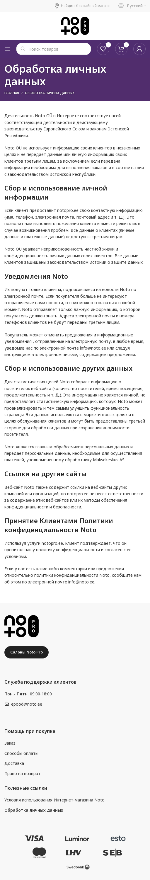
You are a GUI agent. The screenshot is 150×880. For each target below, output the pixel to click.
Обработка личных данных (33, 810)
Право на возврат (22, 773)
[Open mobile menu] (7, 49)
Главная (11, 93)
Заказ (10, 743)
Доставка (14, 763)
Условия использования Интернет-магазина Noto (54, 800)
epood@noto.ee (26, 704)
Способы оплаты (21, 753)
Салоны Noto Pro (26, 652)
